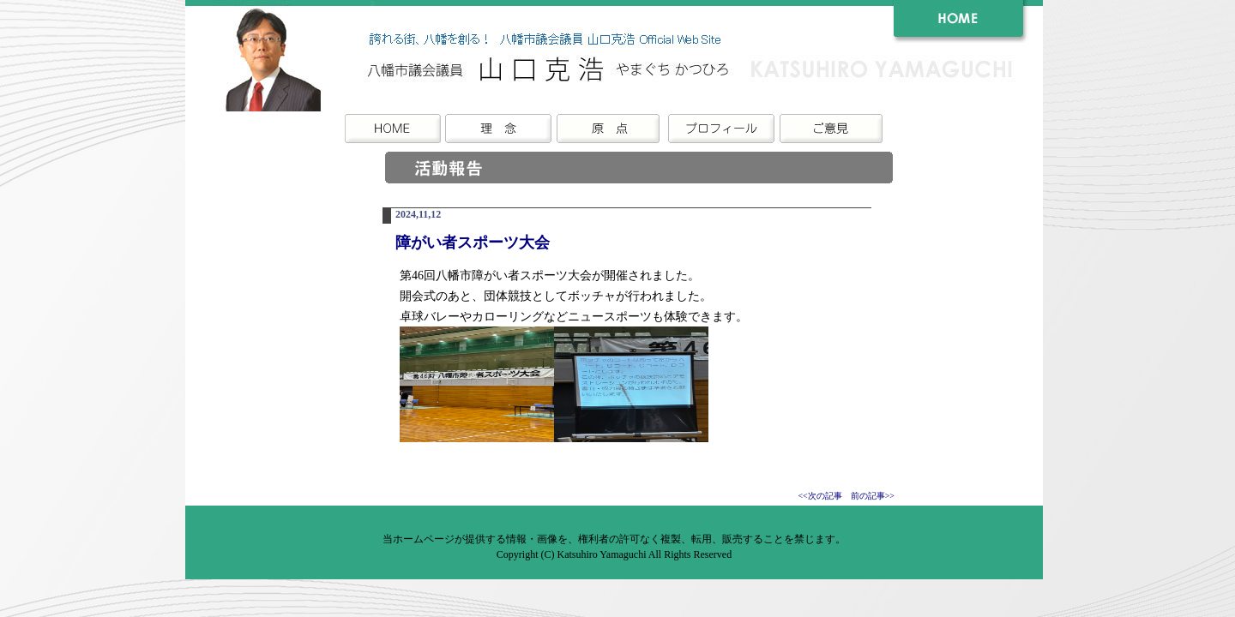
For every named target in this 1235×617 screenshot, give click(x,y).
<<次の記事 (819, 495)
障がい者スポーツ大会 (472, 242)
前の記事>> (873, 495)
